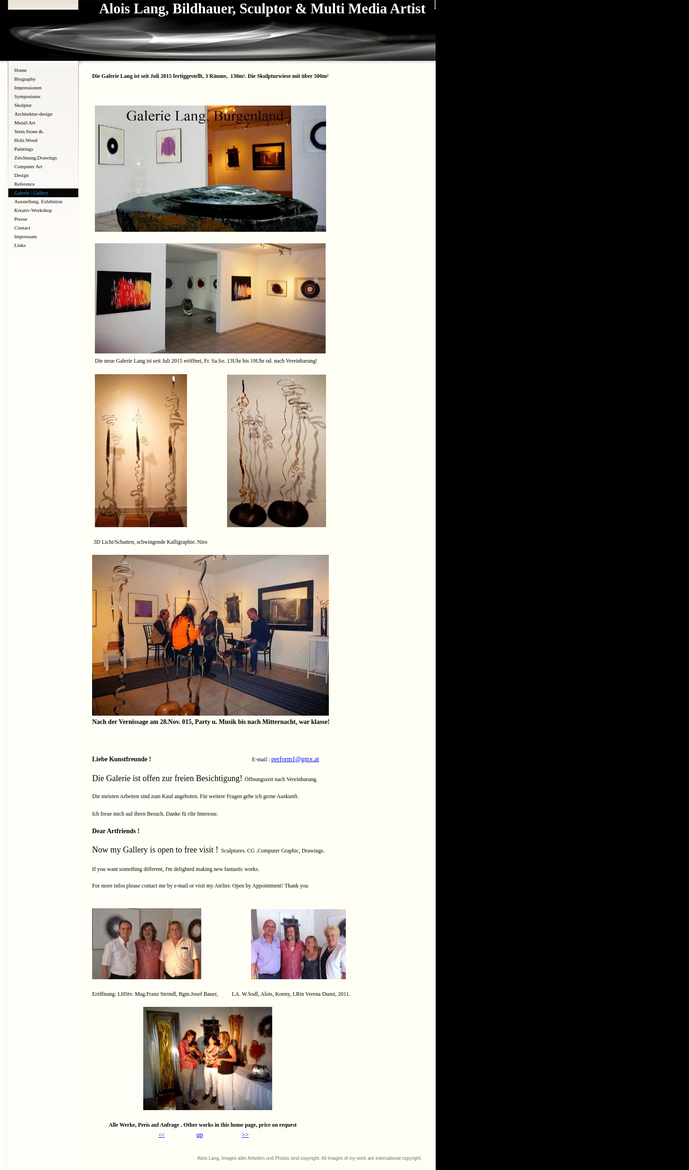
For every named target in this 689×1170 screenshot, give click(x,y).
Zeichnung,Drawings (35, 157)
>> (245, 1134)
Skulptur (23, 105)
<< (161, 1135)
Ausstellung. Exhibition (38, 201)
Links (20, 245)
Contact (22, 227)
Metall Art (24, 122)
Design (21, 175)
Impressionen (27, 87)
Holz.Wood (25, 140)
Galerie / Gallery (31, 192)
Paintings (23, 149)
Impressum (25, 236)
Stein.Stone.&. (29, 131)
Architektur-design (33, 114)
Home (20, 70)
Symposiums (27, 96)
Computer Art (28, 166)
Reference (24, 184)
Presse (20, 219)
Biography (24, 79)
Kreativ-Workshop (33, 210)
